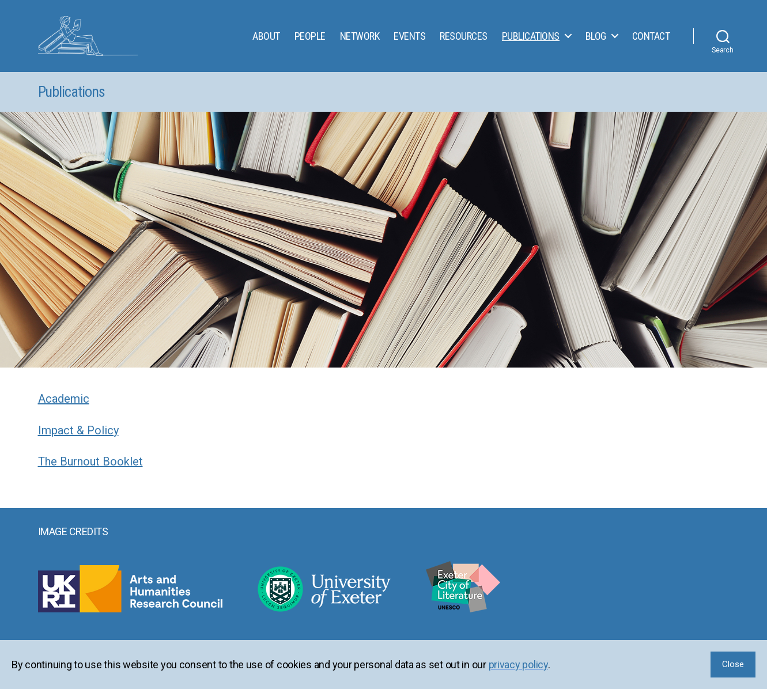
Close (733, 664)
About (266, 39)
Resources (464, 39)
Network (360, 39)
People (310, 39)
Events (409, 39)
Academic (63, 405)
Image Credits (73, 538)
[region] (383, 664)
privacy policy (518, 664)
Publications (531, 39)
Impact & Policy (78, 437)
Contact (651, 39)
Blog (595, 39)
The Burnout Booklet (90, 468)
